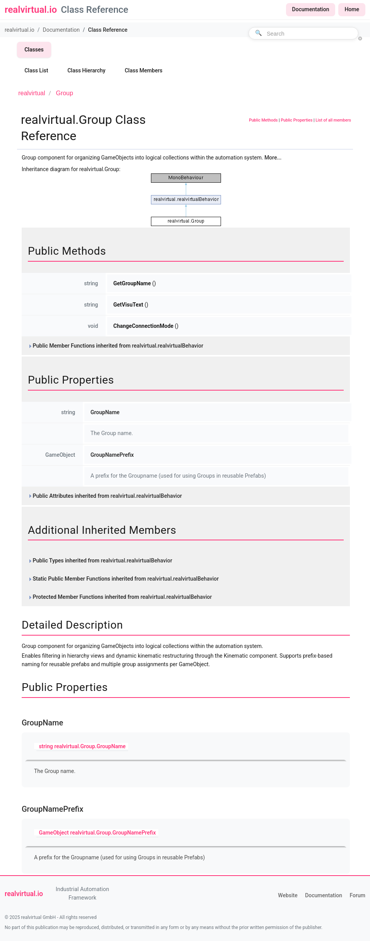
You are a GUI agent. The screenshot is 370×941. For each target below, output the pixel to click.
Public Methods (263, 120)
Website (287, 895)
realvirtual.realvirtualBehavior (167, 346)
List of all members (333, 120)
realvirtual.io (19, 30)
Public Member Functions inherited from (115, 346)
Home (351, 9)
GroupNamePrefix (112, 455)
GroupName (105, 412)
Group (64, 93)
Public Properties (296, 120)
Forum (357, 895)
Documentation (310, 9)
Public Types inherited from (100, 560)
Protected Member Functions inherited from (120, 597)
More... (272, 157)
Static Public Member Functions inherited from (123, 579)
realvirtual (31, 93)
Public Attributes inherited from (105, 496)
